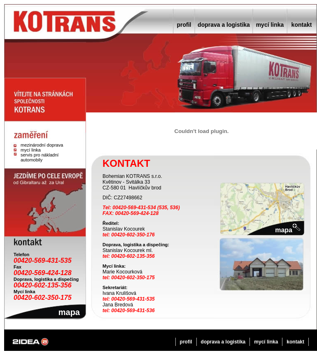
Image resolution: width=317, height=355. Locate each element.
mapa (69, 312)
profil (184, 24)
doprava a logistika (224, 24)
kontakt (301, 24)
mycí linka (270, 24)
